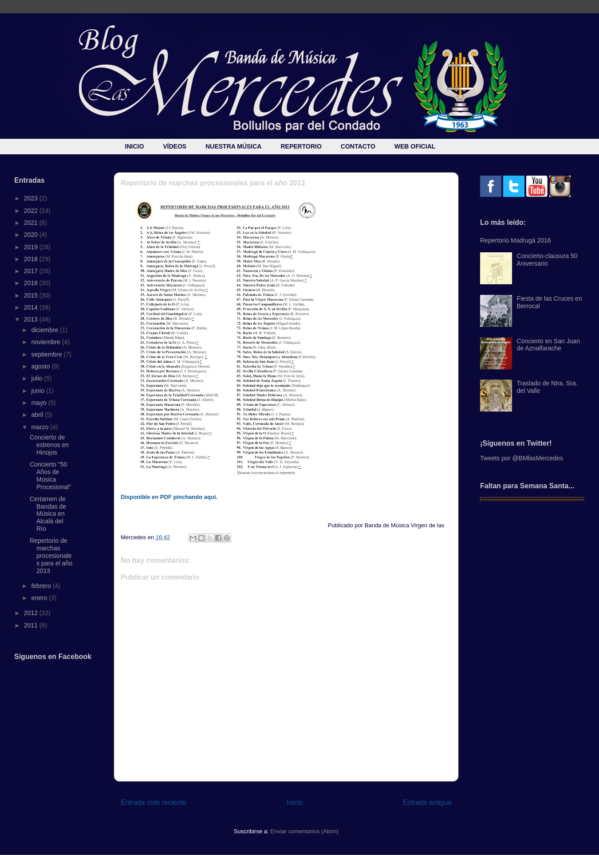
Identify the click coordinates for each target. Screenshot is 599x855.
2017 (31, 271)
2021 (31, 222)
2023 (31, 198)
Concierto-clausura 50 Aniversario (547, 259)
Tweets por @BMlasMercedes (521, 458)
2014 (31, 307)
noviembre (46, 341)
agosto (41, 366)
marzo (40, 427)
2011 (31, 625)
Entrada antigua (427, 802)
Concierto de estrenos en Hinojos (49, 445)
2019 (31, 247)
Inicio (295, 802)
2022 (31, 210)
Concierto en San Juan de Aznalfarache (548, 344)
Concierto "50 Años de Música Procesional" (50, 475)
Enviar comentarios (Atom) (304, 831)
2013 (31, 319)
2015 (31, 295)
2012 (31, 612)
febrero (41, 585)
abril (37, 414)
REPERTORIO (300, 146)
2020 (31, 234)
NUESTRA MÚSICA (233, 146)
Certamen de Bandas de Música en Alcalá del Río (48, 513)
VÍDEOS (174, 146)
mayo (39, 402)
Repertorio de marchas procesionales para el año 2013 (51, 555)
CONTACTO (358, 146)
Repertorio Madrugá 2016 (515, 240)
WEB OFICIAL (415, 146)
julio (37, 378)
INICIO (134, 146)
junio (38, 390)
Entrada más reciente (153, 802)
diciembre (45, 329)
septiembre (47, 354)
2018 (31, 259)
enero (40, 597)
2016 (31, 282)
